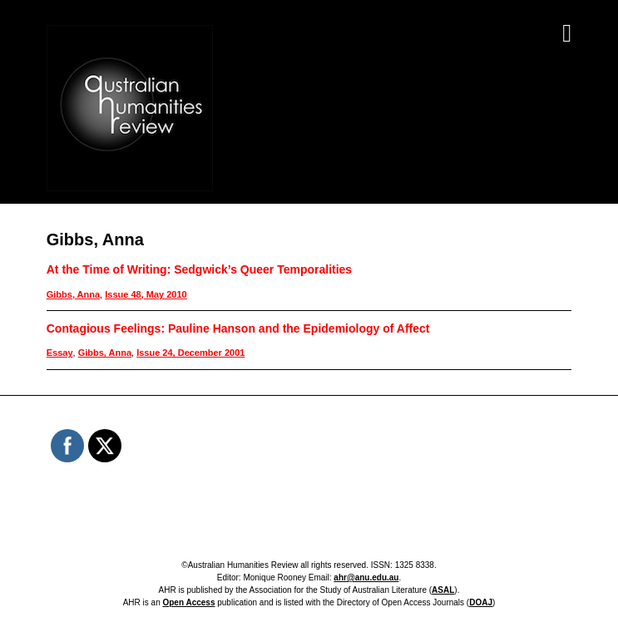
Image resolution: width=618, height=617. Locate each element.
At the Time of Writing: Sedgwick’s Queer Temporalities (199, 269)
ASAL (443, 590)
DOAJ (480, 602)
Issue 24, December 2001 (190, 353)
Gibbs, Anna (73, 294)
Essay (60, 353)
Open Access (188, 602)
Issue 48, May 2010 (145, 294)
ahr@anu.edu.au (366, 577)
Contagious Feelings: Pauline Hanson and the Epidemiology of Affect (238, 328)
